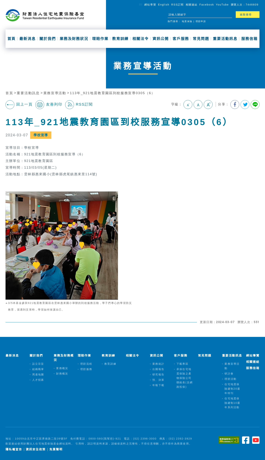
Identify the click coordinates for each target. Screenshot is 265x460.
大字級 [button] (208, 104)
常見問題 (201, 39)
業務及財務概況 (64, 358)
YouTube (222, 4)
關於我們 (47, 39)
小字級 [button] (187, 104)
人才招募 (38, 379)
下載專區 (182, 363)
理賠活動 (230, 378)
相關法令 (140, 39)
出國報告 (158, 369)
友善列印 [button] (48, 104)
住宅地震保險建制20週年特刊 (232, 389)
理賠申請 (201, 21)
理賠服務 (86, 369)
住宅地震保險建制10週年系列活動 (232, 403)
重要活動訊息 (225, 39)
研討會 (229, 373)
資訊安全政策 (36, 449)
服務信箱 (249, 39)
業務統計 (158, 363)
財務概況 (62, 373)
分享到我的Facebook (234, 104)
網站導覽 (150, 4)
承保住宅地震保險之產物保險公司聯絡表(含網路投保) (184, 378)
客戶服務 (181, 39)
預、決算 (158, 379)
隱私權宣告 (14, 449)
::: (140, 4)
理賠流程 (86, 363)
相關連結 (192, 4)
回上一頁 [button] (19, 104)
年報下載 (158, 385)
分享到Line (255, 104)
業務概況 (62, 368)
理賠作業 (100, 39)
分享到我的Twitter (245, 104)
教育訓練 (120, 39)
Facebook (206, 4)
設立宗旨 (38, 363)
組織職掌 (38, 369)
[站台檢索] (196, 14)
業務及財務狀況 (74, 39)
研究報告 (158, 374)
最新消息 (27, 39)
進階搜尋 (246, 14)
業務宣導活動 (54, 93)
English (163, 4)
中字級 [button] (198, 104)
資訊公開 (160, 39)
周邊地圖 (38, 374)
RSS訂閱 (177, 4)
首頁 (11, 39)
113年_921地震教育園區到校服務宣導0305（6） (112, 93)
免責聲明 (56, 449)
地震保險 (187, 21)
